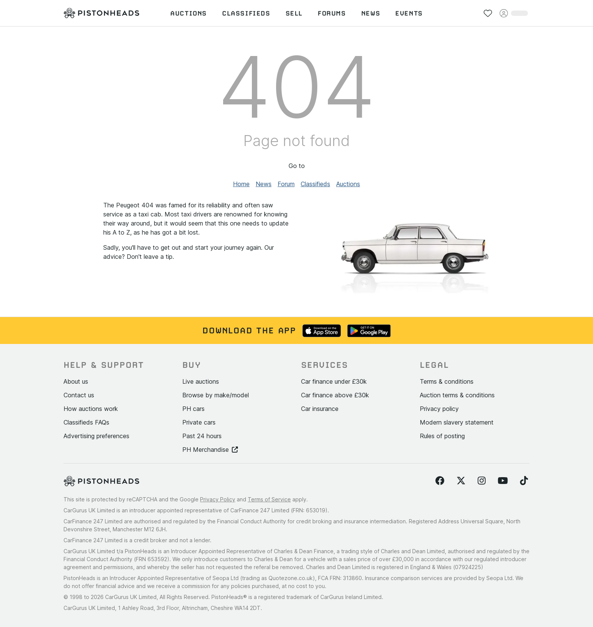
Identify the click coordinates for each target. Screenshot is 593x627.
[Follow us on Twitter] (461, 481)
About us (76, 381)
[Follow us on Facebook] (440, 481)
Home (241, 184)
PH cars (193, 408)
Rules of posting (442, 436)
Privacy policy (439, 408)
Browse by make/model (215, 395)
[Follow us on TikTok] (523, 481)
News (264, 184)
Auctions (348, 184)
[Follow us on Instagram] (481, 481)
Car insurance (319, 408)
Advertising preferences (96, 436)
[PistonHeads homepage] (101, 13)
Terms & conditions (446, 381)
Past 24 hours (202, 436)
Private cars (199, 422)
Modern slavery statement (457, 422)
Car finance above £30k (335, 395)
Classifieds (315, 184)
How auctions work (91, 408)
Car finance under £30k (334, 381)
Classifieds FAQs (86, 422)
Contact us (79, 395)
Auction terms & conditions (457, 395)
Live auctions (200, 381)
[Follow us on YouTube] (502, 481)
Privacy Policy (217, 499)
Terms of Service (269, 499)
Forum (286, 184)
